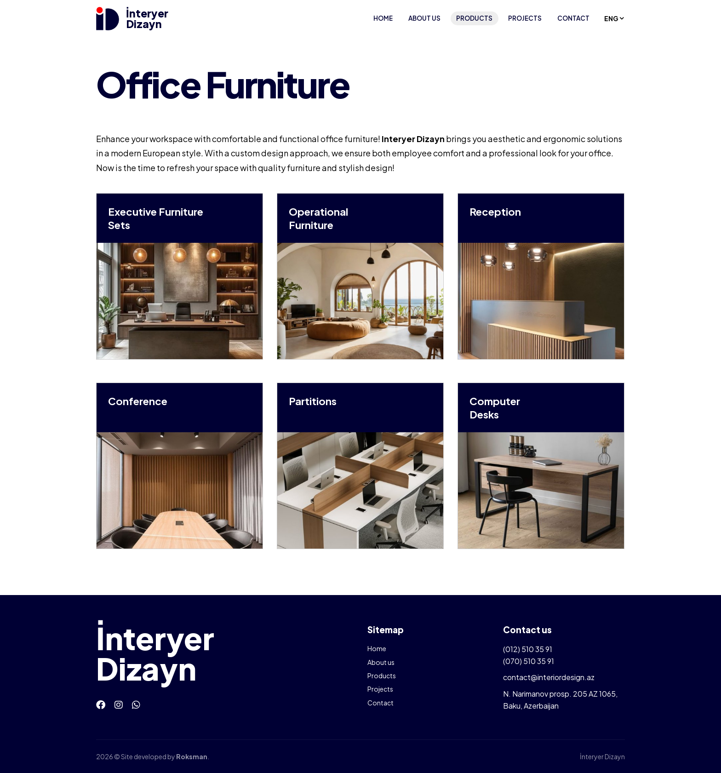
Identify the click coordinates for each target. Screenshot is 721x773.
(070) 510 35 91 (528, 661)
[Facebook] (100, 704)
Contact (573, 18)
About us (424, 18)
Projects (525, 18)
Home (383, 18)
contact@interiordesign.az (549, 677)
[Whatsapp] (136, 704)
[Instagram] (118, 704)
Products (474, 18)
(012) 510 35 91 (527, 649)
